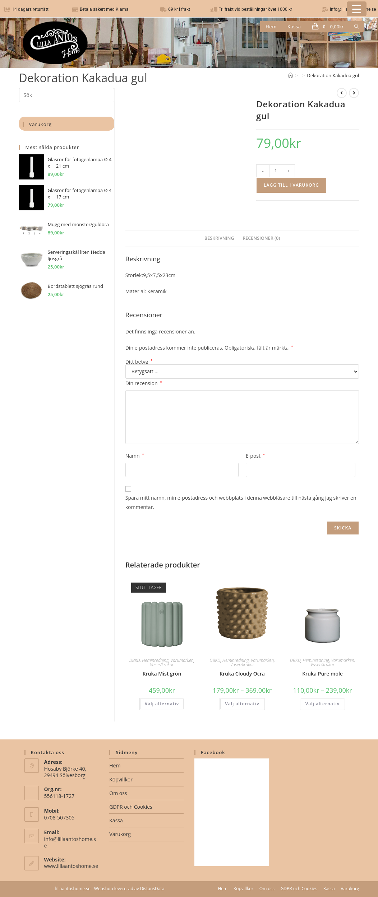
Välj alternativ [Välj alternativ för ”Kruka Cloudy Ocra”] (242, 704)
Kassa (116, 820)
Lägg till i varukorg (291, 185)
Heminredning (155, 660)
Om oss (118, 793)
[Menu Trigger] (357, 8)
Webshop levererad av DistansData (129, 889)
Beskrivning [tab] (219, 238)
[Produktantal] (275, 170)
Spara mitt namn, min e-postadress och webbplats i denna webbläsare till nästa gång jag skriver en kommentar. (240, 502)
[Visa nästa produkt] (354, 93)
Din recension (143, 383)
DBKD (134, 660)
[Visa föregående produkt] (342, 93)
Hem (114, 765)
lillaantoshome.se (73, 889)
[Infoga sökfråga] (66, 95)
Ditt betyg (139, 361)
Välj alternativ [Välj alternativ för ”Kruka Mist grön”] (162, 704)
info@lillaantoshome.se (70, 842)
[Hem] (290, 75)
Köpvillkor (121, 779)
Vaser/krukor (162, 665)
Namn (134, 455)
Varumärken (182, 660)
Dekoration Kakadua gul (333, 75)
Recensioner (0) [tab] (261, 238)
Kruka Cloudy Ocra (242, 673)
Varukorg (120, 834)
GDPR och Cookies (130, 806)
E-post (255, 455)
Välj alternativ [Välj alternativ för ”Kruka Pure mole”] (322, 704)
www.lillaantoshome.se (71, 866)
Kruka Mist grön (162, 673)
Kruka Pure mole (322, 673)
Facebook (213, 752)
